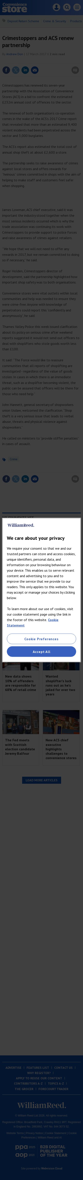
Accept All (41, 651)
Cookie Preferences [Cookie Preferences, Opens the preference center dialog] (41, 638)
